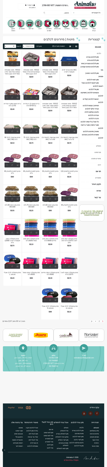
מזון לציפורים (49, 438)
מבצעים (84, 24)
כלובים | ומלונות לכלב (91, 112)
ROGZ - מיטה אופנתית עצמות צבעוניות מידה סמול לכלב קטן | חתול (69, 105)
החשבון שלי (19, 437)
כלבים (75, 24)
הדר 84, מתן (23, 361)
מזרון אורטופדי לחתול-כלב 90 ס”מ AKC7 (50, 138)
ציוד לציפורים (49, 442)
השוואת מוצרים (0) (58, 46)
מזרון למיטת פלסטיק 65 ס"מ (31, 172)
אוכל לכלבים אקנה (32, 428)
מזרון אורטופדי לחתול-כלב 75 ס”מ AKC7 (69, 138)
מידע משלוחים (94, 431)
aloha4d (96, 428)
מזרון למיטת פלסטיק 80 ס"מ (12, 172)
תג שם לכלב (34, 443)
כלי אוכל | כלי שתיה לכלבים (90, 122)
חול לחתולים (64, 431)
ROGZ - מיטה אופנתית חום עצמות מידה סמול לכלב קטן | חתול (50, 72)
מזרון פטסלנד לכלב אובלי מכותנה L (12, 273)
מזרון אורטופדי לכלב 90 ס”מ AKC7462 (12, 138)
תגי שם (30, 24)
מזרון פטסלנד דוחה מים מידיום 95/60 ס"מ (50, 240)
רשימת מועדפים (18, 443)
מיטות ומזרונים (79, 433)
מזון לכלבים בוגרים (92, 57)
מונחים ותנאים (94, 437)
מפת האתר (95, 446)
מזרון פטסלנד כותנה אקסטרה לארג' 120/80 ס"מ (12, 240)
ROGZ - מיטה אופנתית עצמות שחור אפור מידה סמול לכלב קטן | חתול (50, 105)
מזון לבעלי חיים (33, 434)
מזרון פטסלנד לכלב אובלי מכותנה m (69, 307)
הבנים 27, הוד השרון (23, 366)
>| (91, 321)
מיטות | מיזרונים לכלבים (91, 131)
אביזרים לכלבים (93, 115)
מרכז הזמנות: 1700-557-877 (53, 363)
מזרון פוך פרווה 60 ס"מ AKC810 (50, 206)
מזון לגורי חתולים (63, 440)
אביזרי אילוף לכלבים (92, 109)
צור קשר (97, 197)
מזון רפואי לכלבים (93, 80)
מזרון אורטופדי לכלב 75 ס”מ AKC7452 (31, 138)
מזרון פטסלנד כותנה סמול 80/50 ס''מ (31, 273)
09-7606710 (53, 366)
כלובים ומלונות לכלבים (76, 443)
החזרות (96, 443)
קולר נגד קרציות (33, 437)
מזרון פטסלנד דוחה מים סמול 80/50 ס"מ (31, 240)
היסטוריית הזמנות (17, 440)
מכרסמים (57, 24)
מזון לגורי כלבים (79, 440)
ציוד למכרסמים (48, 435)
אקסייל (75, 460)
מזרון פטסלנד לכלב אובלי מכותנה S (50, 307)
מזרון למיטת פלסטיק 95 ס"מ (69, 206)
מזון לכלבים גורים (93, 60)
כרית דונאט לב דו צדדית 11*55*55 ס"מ (31, 104)
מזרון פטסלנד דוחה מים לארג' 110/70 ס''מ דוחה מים (69, 240)
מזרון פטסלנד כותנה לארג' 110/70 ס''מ (69, 273)
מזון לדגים (50, 445)
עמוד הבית (93, 25)
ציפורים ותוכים (48, 25)
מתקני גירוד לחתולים (61, 437)
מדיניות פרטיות (94, 434)
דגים (39, 24)
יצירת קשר (95, 440)
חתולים (66, 24)
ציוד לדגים (50, 448)
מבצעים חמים (18, 434)
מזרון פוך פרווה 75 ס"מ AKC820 (31, 206)
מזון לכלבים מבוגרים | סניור (90, 63)
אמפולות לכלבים (32, 446)
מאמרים (21, 24)
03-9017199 (53, 358)
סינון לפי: (39, 46)
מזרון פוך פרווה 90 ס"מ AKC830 (12, 206)
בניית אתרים (68, 460)
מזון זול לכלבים (94, 89)
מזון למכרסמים (48, 432)
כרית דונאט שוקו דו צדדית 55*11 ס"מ (12, 104)
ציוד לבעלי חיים (33, 440)
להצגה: (18, 46)
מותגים (21, 428)
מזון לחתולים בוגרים (62, 434)
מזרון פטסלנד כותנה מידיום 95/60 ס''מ (50, 273)
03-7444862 (53, 361)
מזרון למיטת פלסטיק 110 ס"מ (69, 172)
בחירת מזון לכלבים (32, 431)
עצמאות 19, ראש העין (23, 363)
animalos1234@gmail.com (84, 358)
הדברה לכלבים (94, 118)
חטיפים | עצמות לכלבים (91, 105)
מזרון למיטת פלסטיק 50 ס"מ (50, 172)
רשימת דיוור (19, 446)
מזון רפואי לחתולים (62, 448)
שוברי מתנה (19, 431)
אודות (99, 191)
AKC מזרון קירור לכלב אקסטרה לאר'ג (69, 71)
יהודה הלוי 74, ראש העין (23, 358)
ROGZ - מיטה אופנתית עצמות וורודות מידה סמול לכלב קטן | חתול (31, 72)
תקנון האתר (12, 25)
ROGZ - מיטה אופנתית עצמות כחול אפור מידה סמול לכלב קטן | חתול (12, 72)
